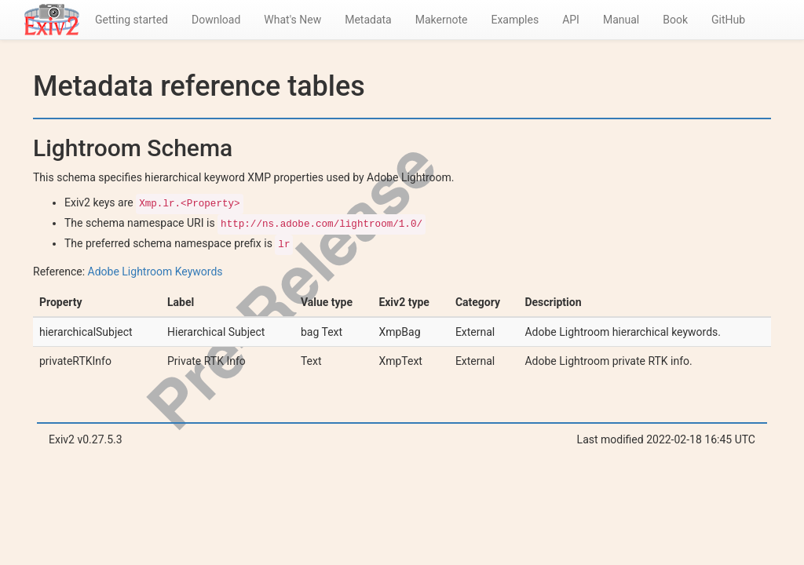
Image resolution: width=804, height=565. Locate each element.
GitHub (728, 19)
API (570, 19)
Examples (515, 19)
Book (675, 19)
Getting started (131, 19)
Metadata (368, 19)
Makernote (441, 19)
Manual (621, 19)
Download (216, 19)
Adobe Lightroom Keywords (155, 271)
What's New (292, 19)
